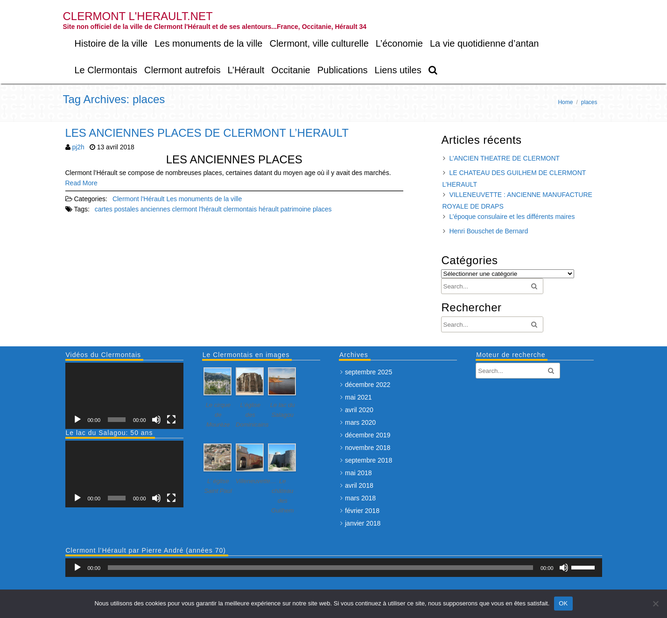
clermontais (240, 209)
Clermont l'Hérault (138, 199)
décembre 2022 (367, 384)
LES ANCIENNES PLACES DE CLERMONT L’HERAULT (207, 132)
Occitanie (290, 70)
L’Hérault (245, 70)
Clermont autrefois (182, 70)
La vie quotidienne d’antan (484, 43)
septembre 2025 (368, 372)
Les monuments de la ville (208, 43)
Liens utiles (398, 70)
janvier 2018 (362, 523)
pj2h (78, 147)
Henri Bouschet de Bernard (488, 231)
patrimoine (296, 209)
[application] (124, 396)
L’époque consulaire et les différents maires (512, 216)
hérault (269, 209)
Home (565, 102)
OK (563, 603)
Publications (342, 70)
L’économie (399, 43)
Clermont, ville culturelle (318, 43)
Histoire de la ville (111, 43)
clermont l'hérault (197, 209)
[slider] (320, 567)
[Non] (655, 603)
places (322, 209)
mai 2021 (358, 397)
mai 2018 (358, 473)
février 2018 (362, 510)
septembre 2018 (368, 460)
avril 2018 (359, 485)
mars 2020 (360, 422)
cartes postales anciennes (132, 209)
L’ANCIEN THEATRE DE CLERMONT (504, 158)
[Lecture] (77, 419)
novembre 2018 (367, 447)
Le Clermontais (106, 70)
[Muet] (156, 419)
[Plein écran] (171, 419)
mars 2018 (360, 498)
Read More (81, 183)
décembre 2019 (367, 435)
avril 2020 (359, 410)
